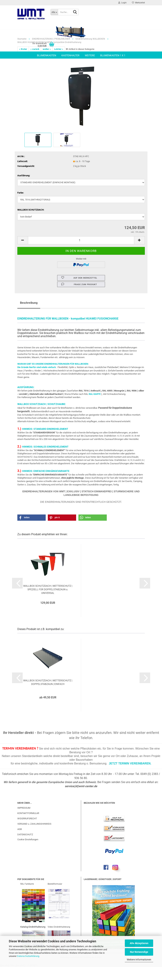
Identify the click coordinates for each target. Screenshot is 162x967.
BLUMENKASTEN (46, 55)
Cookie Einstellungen (27, 839)
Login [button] (122, 2)
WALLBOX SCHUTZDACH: (30, 209)
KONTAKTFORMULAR (28, 813)
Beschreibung (29, 302)
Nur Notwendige (139, 951)
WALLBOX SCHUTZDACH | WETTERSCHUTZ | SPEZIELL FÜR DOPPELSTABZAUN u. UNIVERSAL (47, 589)
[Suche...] (54, 12)
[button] (22, 240)
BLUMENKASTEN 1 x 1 (112, 55)
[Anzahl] (81, 240)
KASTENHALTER (70, 55)
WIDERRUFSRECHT (27, 818)
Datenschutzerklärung (28, 956)
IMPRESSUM (23, 808)
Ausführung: (23, 175)
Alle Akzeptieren (139, 943)
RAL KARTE (95, 394)
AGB (19, 829)
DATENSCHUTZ (25, 834)
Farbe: (20, 192)
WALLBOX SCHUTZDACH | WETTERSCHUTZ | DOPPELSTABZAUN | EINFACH (47, 682)
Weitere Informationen (139, 959)
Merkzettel (138, 2)
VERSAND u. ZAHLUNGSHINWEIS (34, 823)
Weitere (90, 55)
